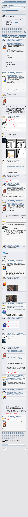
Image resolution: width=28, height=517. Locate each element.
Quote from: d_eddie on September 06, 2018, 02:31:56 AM (14, 350)
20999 (13, 28)
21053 (21, 32)
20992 (17, 432)
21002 (19, 28)
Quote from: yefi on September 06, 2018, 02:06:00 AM (14, 357)
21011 (17, 29)
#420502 (24, 73)
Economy (8, 12)
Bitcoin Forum (4, 12)
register (13, 5)
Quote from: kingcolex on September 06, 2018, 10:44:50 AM (14, 223)
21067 (9, 33)
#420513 (24, 277)
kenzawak (4, 375)
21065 (5, 33)
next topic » (25, 31)
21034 (3, 31)
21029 (13, 30)
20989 (11, 432)
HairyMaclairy (4, 183)
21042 (19, 31)
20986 (5, 432)
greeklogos (4, 72)
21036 (7, 31)
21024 (3, 30)
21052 (19, 32)
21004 (3, 29)
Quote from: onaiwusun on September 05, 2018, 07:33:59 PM (15, 76)
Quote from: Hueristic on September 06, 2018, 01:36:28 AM (16, 358)
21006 (7, 29)
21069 (13, 33)
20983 (21, 27)
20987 (7, 432)
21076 (7, 34)
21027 (9, 30)
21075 (5, 34)
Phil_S (3, 317)
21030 (15, 30)
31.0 (5, 8)
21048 (11, 32)
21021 (9, 434)
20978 (11, 27)
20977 (9, 27)
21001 (17, 28)
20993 (19, 432)
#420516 (24, 334)
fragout (3, 174)
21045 (5, 32)
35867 (9, 34)
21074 (3, 34)
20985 (3, 432)
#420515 (24, 318)
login (10, 5)
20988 (9, 432)
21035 (5, 31)
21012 (19, 29)
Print (25, 32)
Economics (12, 12)
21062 (3, 437)
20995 (5, 28)
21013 (21, 29)
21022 (11, 434)
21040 (15, 31)
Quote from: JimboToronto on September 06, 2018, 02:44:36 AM (15, 44)
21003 (21, 28)
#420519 (24, 390)
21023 (13, 434)
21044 (3, 32)
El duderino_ (4, 93)
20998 (11, 28)
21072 (19, 33)
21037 (9, 31)
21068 (11, 33)
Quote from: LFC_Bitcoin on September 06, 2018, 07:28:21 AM (15, 187)
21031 (17, 30)
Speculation (17, 12)
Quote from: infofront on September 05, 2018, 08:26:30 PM (15, 351)
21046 (7, 32)
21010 (15, 29)
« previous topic (24, 30)
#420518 (24, 376)
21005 (5, 29)
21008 (11, 29)
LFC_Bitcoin (4, 389)
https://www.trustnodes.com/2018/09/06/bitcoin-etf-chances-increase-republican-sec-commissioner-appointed (16, 379)
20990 (13, 432)
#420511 (24, 246)
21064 (3, 33)
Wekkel (12, 135)
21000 (15, 28)
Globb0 (3, 39)
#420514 (24, 304)
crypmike (3, 115)
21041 (17, 31)
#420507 (24, 175)
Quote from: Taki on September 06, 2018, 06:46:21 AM (14, 75)
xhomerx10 (4, 276)
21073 (21, 33)
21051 (17, 32)
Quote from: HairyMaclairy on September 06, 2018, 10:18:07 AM (15, 203)
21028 (11, 30)
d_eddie (3, 260)
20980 (15, 27)
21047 (9, 32)
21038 (11, 31)
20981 (17, 27)
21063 (5, 437)
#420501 (24, 40)
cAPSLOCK (4, 333)
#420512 (24, 261)
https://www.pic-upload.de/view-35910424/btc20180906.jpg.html (15, 99)
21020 (7, 434)
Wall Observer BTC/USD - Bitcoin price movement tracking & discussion (13, 12)
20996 (7, 28)
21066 (7, 33)
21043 (21, 31)
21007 (9, 29)
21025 (5, 30)
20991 (15, 432)
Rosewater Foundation (4, 304)
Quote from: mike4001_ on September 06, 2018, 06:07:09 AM (15, 306)
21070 (15, 33)
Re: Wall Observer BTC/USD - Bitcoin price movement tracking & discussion (15, 40)
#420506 (24, 160)
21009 (13, 29)
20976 (7, 27)
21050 (15, 32)
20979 (13, 27)
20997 (9, 28)
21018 (3, 434)
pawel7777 (4, 245)
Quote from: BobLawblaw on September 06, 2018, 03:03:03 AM (15, 43)
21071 (17, 33)
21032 (19, 30)
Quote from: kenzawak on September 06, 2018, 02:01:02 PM (14, 392)
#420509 (24, 201)
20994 (3, 28)
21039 (13, 31)
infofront (3, 346)
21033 (21, 30)
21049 (13, 32)
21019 (5, 434)
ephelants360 (4, 159)
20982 (19, 27)
